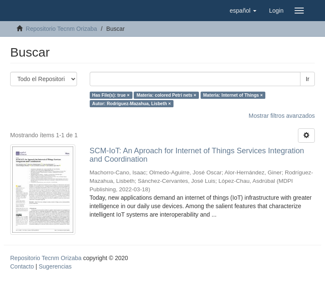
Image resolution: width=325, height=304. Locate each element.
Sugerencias (55, 266)
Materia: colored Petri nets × (166, 95)
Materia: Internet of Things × (233, 95)
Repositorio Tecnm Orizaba (61, 28)
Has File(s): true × (110, 95)
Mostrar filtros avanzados (282, 115)
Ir (307, 79)
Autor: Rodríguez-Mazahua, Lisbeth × (131, 103)
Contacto (22, 266)
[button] (243, 10)
